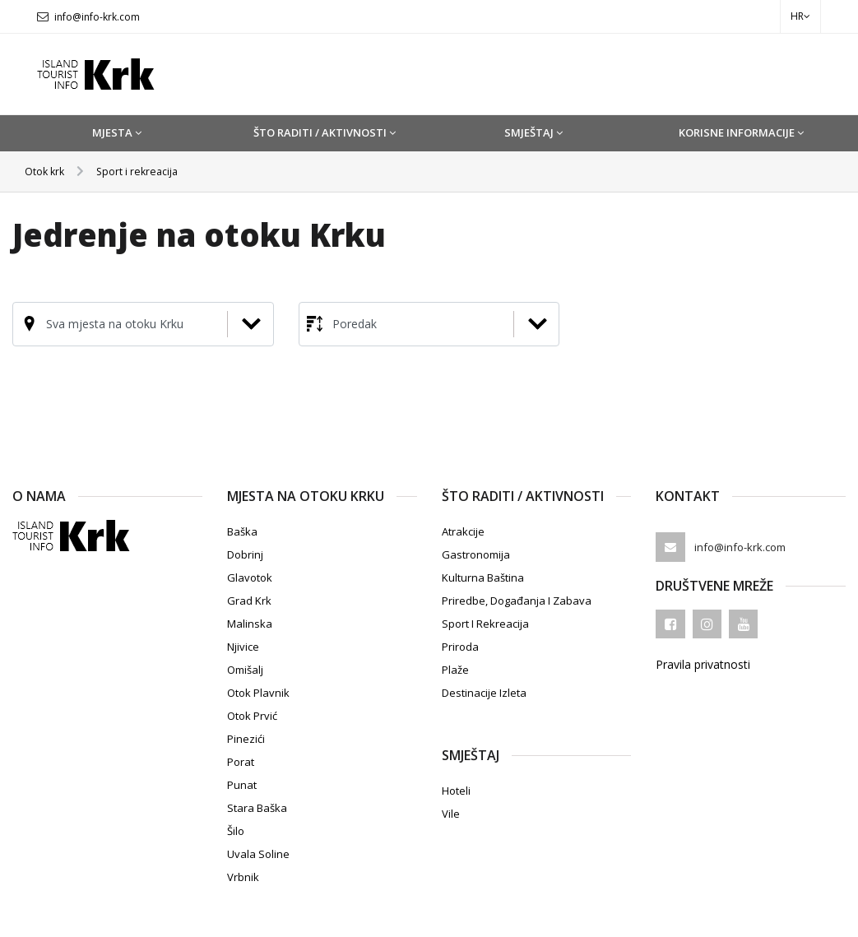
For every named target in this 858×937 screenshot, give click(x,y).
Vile (451, 812)
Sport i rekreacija (147, 171)
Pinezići (246, 738)
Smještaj (533, 132)
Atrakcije (463, 530)
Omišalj (245, 668)
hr (800, 16)
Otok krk (47, 171)
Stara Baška (257, 807)
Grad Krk (249, 599)
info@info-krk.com (97, 17)
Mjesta (116, 132)
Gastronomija (476, 553)
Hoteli (456, 789)
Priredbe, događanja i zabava (516, 599)
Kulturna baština (483, 576)
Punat (242, 784)
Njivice (243, 645)
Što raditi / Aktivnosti (324, 132)
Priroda (460, 645)
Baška (242, 530)
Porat (240, 761)
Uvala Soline (258, 853)
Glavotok (249, 576)
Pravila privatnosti (703, 664)
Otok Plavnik (258, 691)
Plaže (455, 668)
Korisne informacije (741, 132)
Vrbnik (243, 876)
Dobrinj (245, 553)
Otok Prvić (252, 714)
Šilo (235, 830)
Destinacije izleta (484, 691)
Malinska (249, 622)
